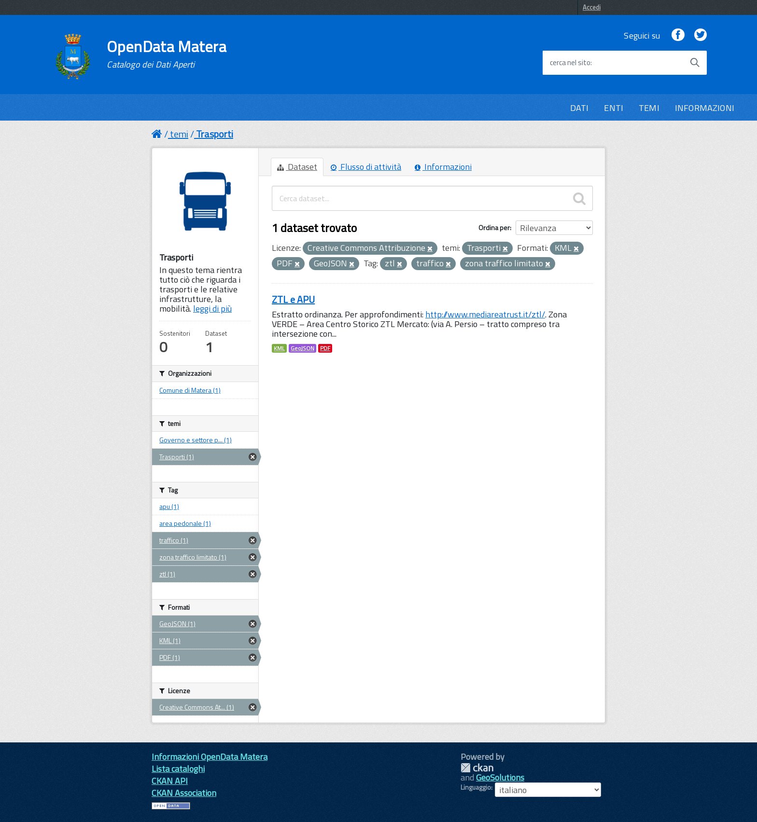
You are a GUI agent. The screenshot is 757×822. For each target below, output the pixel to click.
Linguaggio (476, 787)
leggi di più (212, 308)
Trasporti (214, 133)
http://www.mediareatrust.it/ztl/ (485, 314)
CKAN (477, 768)
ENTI (613, 107)
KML (279, 348)
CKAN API (170, 780)
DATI (579, 107)
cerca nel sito (570, 63)
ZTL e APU (293, 299)
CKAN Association (184, 792)
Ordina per (494, 227)
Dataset (297, 166)
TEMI (649, 107)
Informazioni (443, 166)
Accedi (592, 7)
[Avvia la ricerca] (695, 63)
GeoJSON (302, 348)
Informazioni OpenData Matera (209, 756)
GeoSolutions (500, 777)
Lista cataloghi (178, 768)
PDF (325, 348)
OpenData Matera (166, 54)
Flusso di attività (366, 166)
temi (179, 133)
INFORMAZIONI (704, 107)
